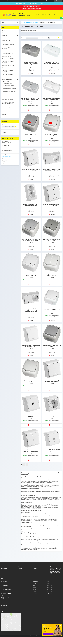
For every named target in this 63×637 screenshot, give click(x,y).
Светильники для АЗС (6, 56)
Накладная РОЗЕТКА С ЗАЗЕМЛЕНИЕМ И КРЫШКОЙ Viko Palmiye (31, 275)
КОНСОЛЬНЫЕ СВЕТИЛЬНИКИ (8, 44)
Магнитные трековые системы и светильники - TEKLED (8, 110)
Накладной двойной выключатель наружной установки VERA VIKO (31, 450)
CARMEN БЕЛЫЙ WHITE (7, 83)
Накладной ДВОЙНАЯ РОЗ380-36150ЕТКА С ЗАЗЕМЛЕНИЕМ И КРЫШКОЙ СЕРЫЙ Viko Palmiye (30, 64)
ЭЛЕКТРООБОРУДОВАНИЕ (7, 99)
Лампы (3, 32)
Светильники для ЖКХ (6, 50)
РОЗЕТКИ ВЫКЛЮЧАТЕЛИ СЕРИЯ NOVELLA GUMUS (9, 92)
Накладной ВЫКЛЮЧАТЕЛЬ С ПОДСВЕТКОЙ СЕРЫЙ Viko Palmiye (31, 135)
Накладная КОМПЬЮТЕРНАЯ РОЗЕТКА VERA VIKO (30, 415)
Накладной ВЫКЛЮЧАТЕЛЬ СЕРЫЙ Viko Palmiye (52, 346)
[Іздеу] (17, 22)
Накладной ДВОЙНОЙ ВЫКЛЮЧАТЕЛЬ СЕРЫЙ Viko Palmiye (52, 240)
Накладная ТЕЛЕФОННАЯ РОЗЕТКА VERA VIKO (52, 450)
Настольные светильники (7, 76)
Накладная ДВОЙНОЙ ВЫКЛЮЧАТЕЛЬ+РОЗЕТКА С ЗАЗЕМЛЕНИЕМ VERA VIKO (30, 310)
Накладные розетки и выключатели (10, 94)
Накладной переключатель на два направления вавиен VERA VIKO (52, 381)
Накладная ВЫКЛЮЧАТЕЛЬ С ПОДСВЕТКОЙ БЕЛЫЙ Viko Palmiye (52, 135)
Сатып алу (31, 73)
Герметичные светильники (7, 74)
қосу (53, 0)
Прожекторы (4, 35)
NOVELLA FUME (6, 87)
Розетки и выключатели (35, 22)
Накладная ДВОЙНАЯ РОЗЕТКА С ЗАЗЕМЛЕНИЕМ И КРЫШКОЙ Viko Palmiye (51, 64)
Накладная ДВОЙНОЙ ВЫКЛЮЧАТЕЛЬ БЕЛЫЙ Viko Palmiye (51, 275)
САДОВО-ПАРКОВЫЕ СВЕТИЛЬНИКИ (6, 41)
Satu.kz (37, 635)
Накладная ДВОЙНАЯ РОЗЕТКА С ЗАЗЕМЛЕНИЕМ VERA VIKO (30, 205)
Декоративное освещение (7, 53)
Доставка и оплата (22, 570)
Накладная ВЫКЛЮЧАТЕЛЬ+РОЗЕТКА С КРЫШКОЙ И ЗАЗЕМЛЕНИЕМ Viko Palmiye (52, 100)
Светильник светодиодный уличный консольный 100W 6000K (55, 572)
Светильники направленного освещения (8, 62)
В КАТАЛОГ (43, 3)
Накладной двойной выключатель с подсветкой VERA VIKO (51, 205)
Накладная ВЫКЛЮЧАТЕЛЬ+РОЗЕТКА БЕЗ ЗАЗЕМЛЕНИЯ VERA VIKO (51, 170)
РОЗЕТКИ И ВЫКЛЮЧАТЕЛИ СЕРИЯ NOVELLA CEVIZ (10, 89)
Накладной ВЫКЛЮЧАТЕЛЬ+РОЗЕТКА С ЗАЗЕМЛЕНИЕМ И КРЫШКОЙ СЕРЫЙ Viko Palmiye (30, 100)
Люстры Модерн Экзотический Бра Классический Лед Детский (9, 107)
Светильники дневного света (8, 65)
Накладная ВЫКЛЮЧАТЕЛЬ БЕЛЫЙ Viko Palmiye (30, 381)
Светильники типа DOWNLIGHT (8, 58)
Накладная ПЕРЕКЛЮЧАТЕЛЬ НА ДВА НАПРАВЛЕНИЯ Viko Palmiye (51, 310)
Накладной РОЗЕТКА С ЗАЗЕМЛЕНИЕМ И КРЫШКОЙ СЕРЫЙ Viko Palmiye (31, 240)
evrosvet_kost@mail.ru (6, 156)
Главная (35, 14)
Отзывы (3, 116)
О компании (4, 570)
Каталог (42, 14)
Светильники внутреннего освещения (7, 71)
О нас (49, 14)
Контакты (4, 114)
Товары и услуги (26, 22)
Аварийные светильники (7, 38)
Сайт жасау (3, 0)
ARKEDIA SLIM (6, 81)
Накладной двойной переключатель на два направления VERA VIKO (30, 170)
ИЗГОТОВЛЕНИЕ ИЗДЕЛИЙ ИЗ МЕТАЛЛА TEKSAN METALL (8, 103)
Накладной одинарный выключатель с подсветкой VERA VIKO (31, 346)
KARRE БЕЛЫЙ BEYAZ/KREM (8, 85)
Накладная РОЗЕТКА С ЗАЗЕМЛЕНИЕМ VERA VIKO (52, 415)
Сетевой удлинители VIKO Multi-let (9, 96)
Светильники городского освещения (7, 48)
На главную (4, 568)
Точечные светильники (6, 67)
